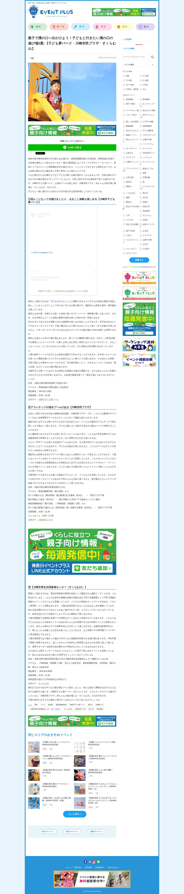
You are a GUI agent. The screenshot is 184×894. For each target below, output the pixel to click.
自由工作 (145, 206)
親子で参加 (129, 104)
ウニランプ (129, 157)
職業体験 (128, 126)
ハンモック (146, 157)
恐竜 (143, 173)
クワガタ (128, 220)
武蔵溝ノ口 (99, 705)
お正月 (144, 244)
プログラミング (147, 135)
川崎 (35, 705)
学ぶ (80, 25)
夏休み (127, 202)
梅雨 (126, 197)
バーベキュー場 (131, 110)
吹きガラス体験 (147, 110)
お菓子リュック (131, 162)
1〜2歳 (144, 76)
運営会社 (78, 867)
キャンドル (146, 148)
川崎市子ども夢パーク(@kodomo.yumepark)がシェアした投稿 (63, 291)
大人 (143, 89)
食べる (59, 25)
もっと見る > (74, 814)
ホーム (68, 867)
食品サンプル (146, 168)
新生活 (127, 182)
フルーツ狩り (130, 115)
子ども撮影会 (146, 130)
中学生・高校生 (131, 89)
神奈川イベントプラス (50, 11)
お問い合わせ (112, 867)
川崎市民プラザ (45, 520)
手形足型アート (147, 153)
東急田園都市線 (61, 705)
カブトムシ (146, 215)
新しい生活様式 (131, 122)
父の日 (144, 197)
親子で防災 (129, 231)
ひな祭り (145, 249)
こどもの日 (129, 193)
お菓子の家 (146, 139)
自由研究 (145, 211)
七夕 (126, 215)
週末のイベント (96, 831)
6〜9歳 (144, 80)
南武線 (50, 705)
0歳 (126, 76)
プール (43, 705)
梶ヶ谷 (91, 709)
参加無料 (128, 99)
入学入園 (128, 177)
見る (37, 25)
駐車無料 (145, 99)
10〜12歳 (128, 85)
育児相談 (100, 709)
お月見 (144, 231)
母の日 (144, 193)
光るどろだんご (131, 130)
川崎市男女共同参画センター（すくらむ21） (45, 709)
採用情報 (88, 867)
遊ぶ (145, 25)
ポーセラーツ (130, 148)
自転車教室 (146, 126)
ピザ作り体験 (146, 122)
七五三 (127, 235)
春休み (127, 186)
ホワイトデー (130, 253)
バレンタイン (130, 249)
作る (102, 25)
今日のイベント (47, 831)
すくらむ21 (43, 683)
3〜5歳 (127, 80)
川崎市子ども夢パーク (48, 399)
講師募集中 (99, 867)
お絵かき (128, 153)
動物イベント (130, 135)
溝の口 (90, 705)
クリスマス (146, 235)
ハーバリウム (146, 144)
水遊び (144, 202)
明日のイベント (72, 831)
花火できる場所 (131, 224)
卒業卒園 (145, 177)
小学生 (144, 85)
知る (124, 25)
